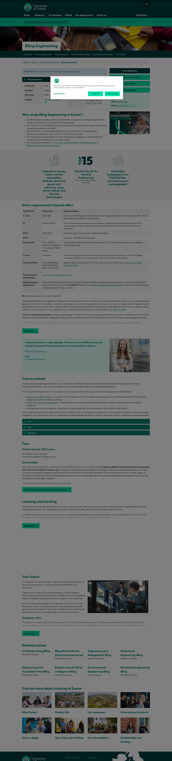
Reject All (96, 93)
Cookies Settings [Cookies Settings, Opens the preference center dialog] (59, 93)
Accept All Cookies (112, 93)
